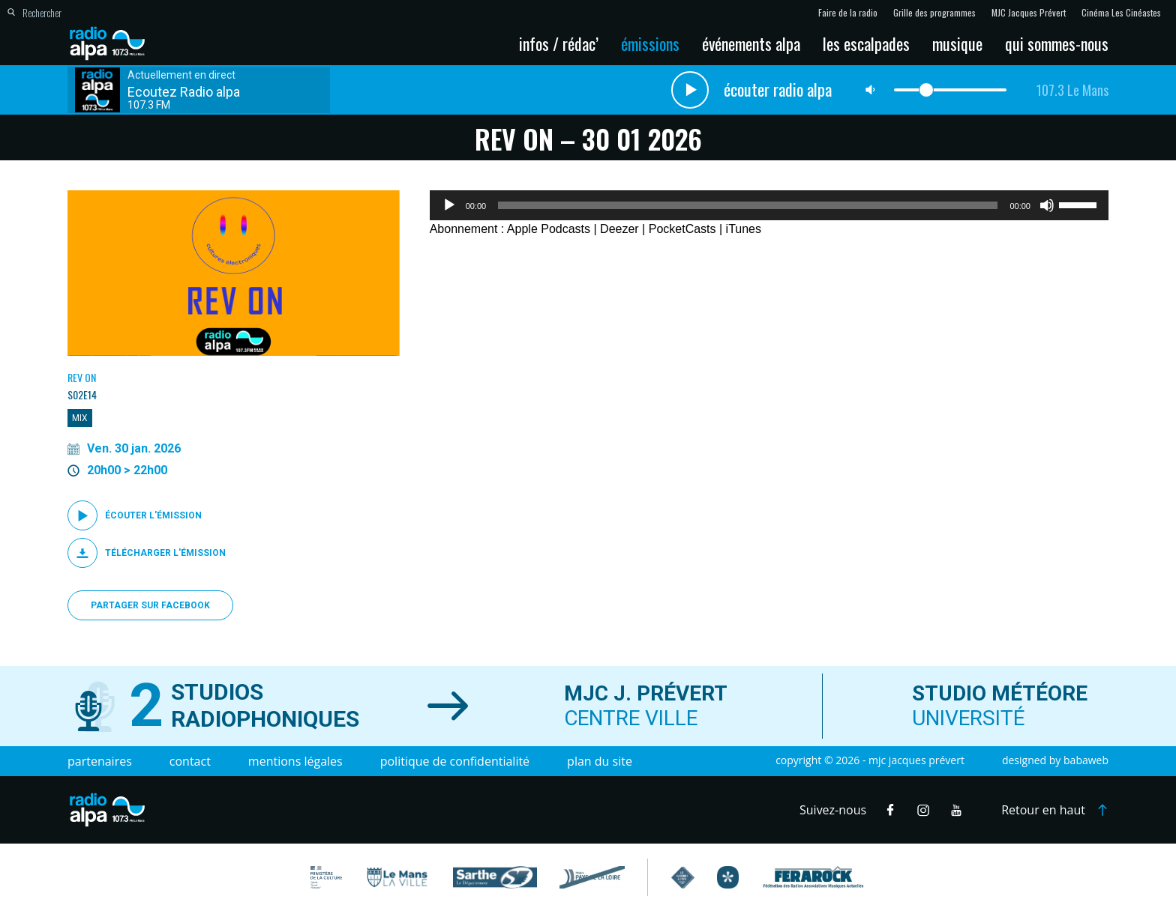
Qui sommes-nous (1056, 43)
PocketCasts (682, 229)
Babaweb (1086, 760)
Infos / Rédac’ (558, 43)
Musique (957, 43)
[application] (769, 205)
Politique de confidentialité (455, 761)
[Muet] (1047, 205)
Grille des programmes (934, 12)
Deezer (619, 229)
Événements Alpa (751, 43)
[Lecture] (449, 205)
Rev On (82, 377)
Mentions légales (295, 761)
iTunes (743, 229)
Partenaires (100, 761)
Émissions (650, 43)
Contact (190, 761)
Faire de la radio (848, 12)
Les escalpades (866, 43)
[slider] (748, 205)
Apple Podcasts (548, 229)
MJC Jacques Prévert (1029, 12)
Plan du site (599, 761)
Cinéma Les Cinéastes (1121, 12)
